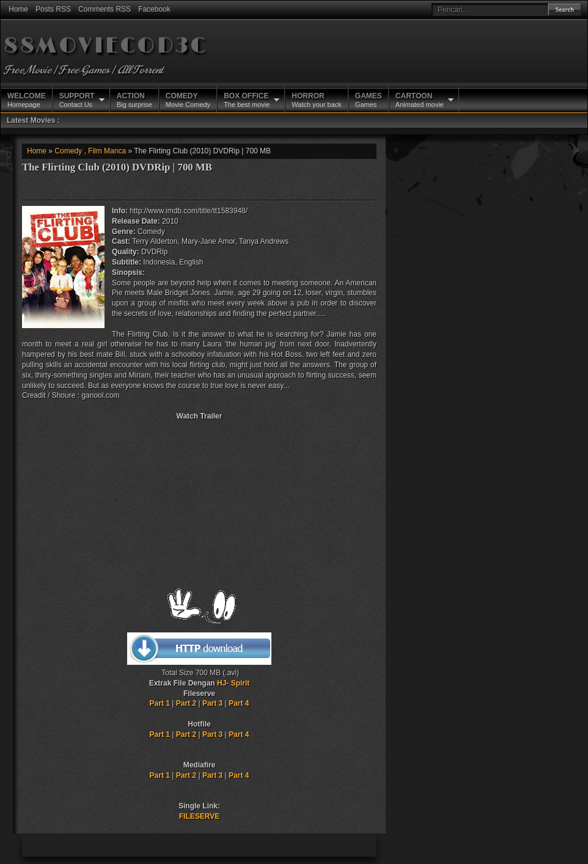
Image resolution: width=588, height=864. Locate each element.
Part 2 (186, 703)
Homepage (26, 99)
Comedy (68, 151)
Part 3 (212, 703)
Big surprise (134, 99)
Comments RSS (104, 9)
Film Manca (107, 151)
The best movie (247, 99)
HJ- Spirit (233, 683)
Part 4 (239, 703)
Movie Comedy (188, 99)
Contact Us (77, 99)
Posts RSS (53, 9)
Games (368, 99)
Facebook (154, 9)
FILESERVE (199, 816)
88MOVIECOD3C (105, 46)
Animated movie (419, 99)
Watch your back (317, 99)
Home (18, 9)
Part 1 (160, 703)
